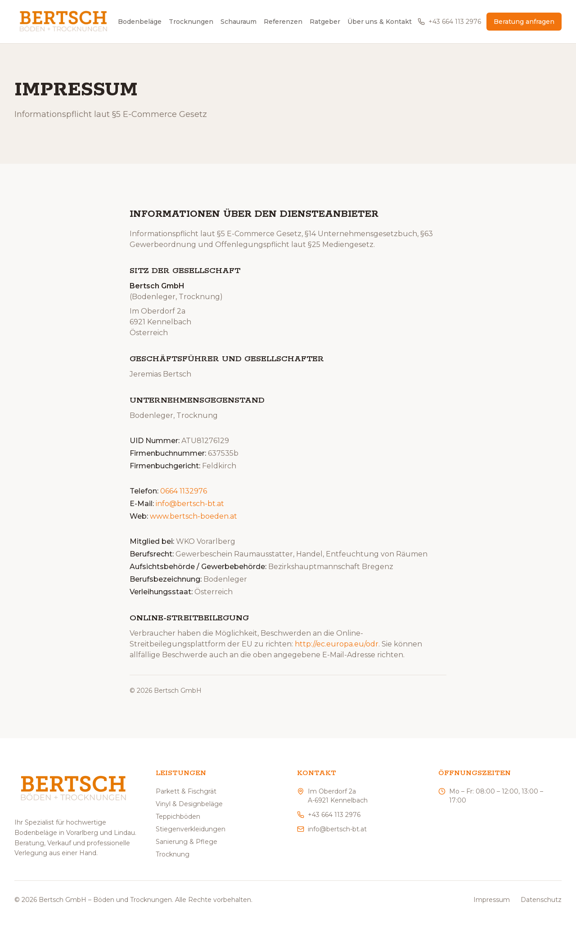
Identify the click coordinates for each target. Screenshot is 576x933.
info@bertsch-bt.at (190, 504)
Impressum (491, 900)
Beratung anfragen (524, 22)
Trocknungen (191, 22)
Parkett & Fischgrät (186, 791)
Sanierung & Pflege (186, 842)
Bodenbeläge (140, 22)
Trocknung (172, 854)
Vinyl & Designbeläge (189, 804)
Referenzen (283, 22)
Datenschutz (541, 900)
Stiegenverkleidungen (190, 829)
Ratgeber (325, 22)
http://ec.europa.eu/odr (336, 644)
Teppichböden (178, 816)
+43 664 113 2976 (449, 22)
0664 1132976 (183, 491)
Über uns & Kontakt (379, 22)
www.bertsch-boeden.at (193, 516)
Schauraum (238, 22)
